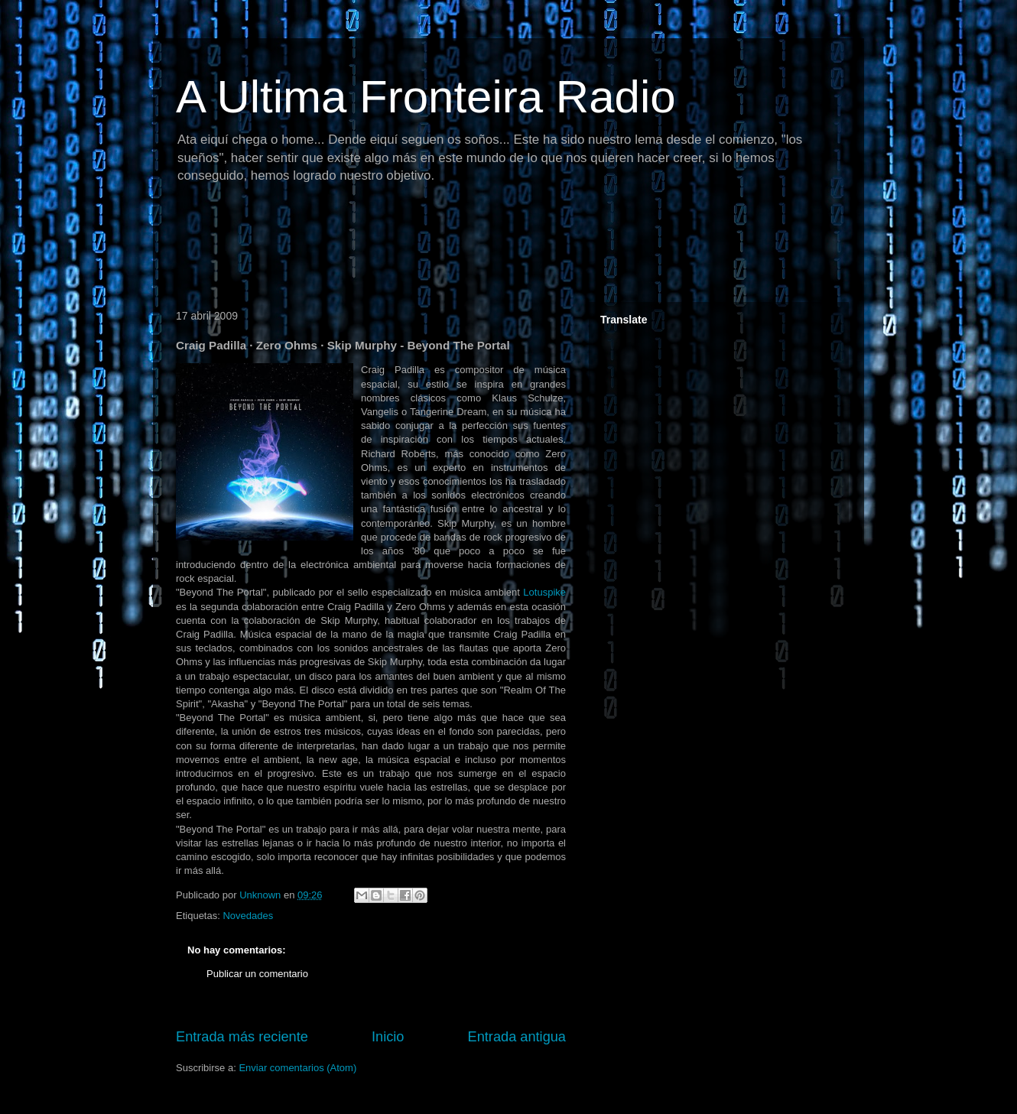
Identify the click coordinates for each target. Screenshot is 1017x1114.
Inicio (388, 1036)
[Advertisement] (446, 248)
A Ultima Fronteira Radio (426, 96)
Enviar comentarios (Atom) (297, 1067)
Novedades (248, 915)
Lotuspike (544, 592)
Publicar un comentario (257, 973)
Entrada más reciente (242, 1036)
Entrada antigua (517, 1036)
